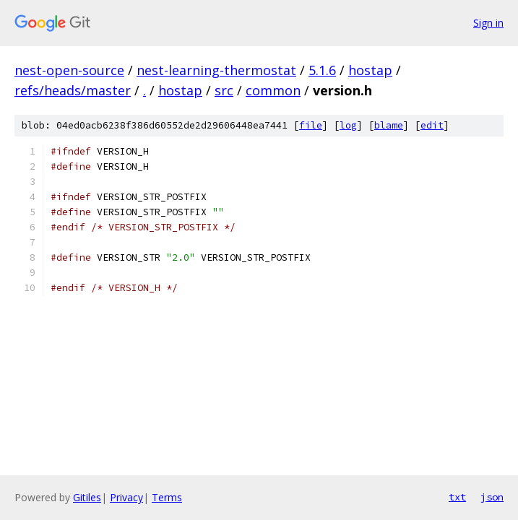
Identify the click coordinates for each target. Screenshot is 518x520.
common (273, 90)
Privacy (126, 497)
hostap (370, 70)
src (224, 90)
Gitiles (87, 497)
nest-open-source (69, 70)
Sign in (488, 23)
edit (432, 125)
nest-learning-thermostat (216, 70)
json (492, 496)
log (348, 125)
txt (457, 496)
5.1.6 (322, 70)
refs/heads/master (72, 90)
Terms (167, 497)
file (310, 125)
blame (388, 125)
